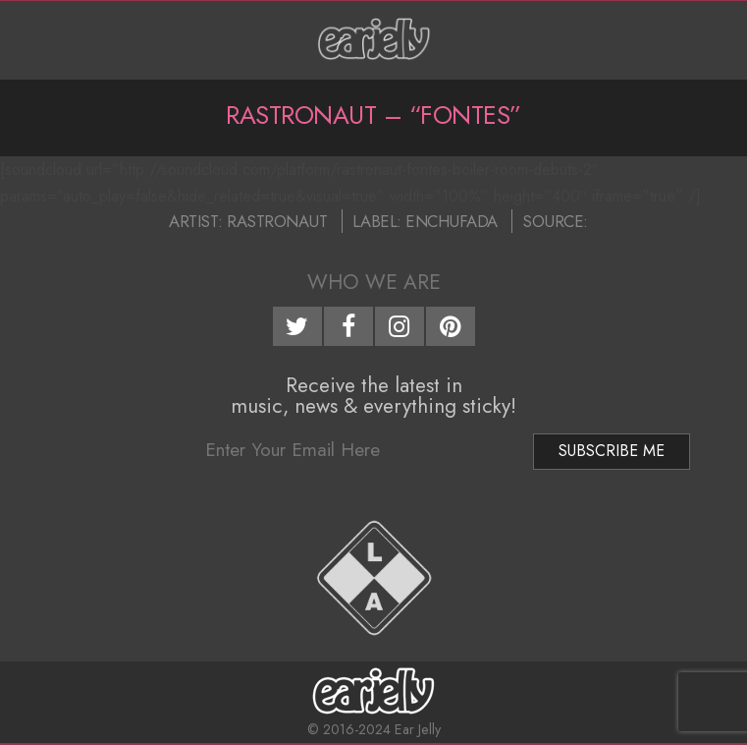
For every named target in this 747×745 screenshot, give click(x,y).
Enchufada (451, 221)
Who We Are (374, 282)
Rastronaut (277, 221)
